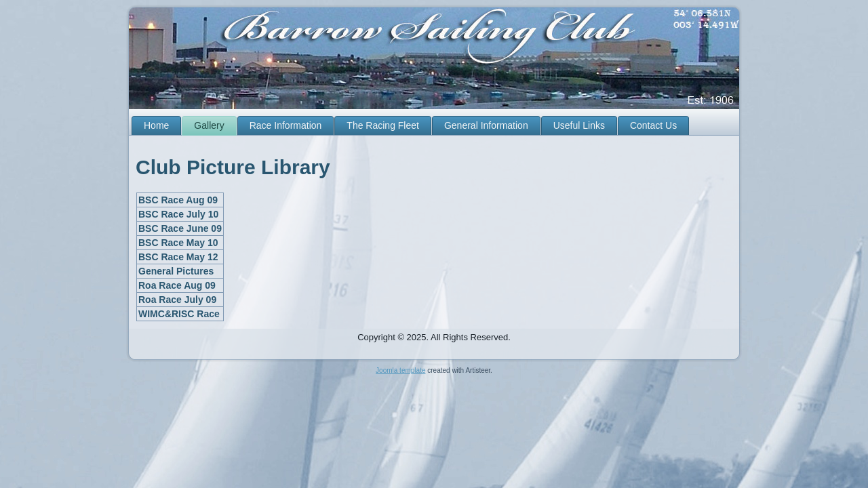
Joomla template (400, 370)
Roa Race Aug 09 (177, 285)
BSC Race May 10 (178, 242)
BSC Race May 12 (178, 256)
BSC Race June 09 (180, 228)
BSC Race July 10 (178, 214)
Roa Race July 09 (177, 299)
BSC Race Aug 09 (178, 200)
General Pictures (176, 271)
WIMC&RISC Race (179, 313)
